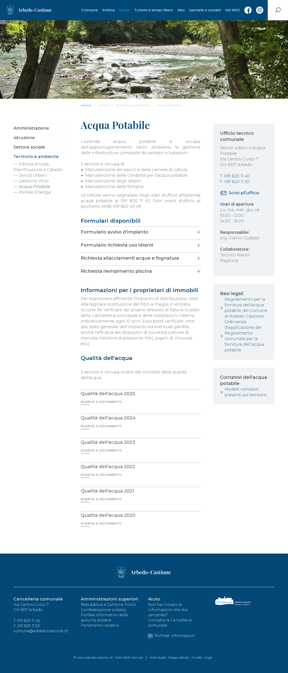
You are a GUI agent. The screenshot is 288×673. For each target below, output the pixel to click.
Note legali (158, 657)
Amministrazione (31, 128)
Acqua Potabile (169, 105)
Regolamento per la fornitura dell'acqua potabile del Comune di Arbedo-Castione (246, 308)
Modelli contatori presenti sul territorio (246, 392)
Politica (108, 10)
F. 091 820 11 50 (235, 181)
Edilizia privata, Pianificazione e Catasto (38, 167)
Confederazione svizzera (103, 610)
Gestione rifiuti (34, 181)
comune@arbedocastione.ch (41, 631)
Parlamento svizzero (100, 625)
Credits (197, 657)
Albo (181, 10)
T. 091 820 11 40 (235, 176)
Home (86, 105)
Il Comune (89, 10)
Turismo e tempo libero (153, 10)
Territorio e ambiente (132, 105)
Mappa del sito (178, 657)
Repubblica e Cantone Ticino (108, 604)
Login (208, 657)
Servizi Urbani (33, 175)
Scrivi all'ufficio (244, 192)
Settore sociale (29, 147)
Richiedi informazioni (171, 636)
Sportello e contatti (205, 10)
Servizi (124, 10)
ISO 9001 (232, 10)
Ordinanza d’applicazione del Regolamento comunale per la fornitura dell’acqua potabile (244, 336)
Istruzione (24, 137)
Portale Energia (35, 192)
